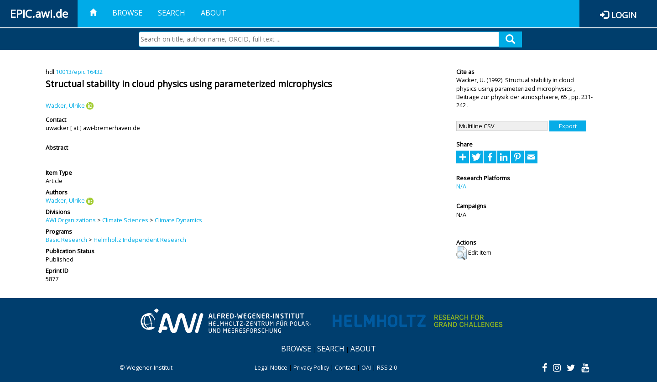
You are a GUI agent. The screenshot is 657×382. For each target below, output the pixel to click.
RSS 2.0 (387, 367)
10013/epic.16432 (79, 72)
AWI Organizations (71, 220)
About (213, 13)
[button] (461, 253)
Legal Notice (271, 367)
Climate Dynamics (178, 220)
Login (623, 15)
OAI (366, 367)
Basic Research (66, 239)
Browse (127, 13)
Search (171, 13)
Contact (345, 367)
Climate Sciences (125, 220)
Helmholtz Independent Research (140, 239)
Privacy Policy (311, 367)
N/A (461, 186)
